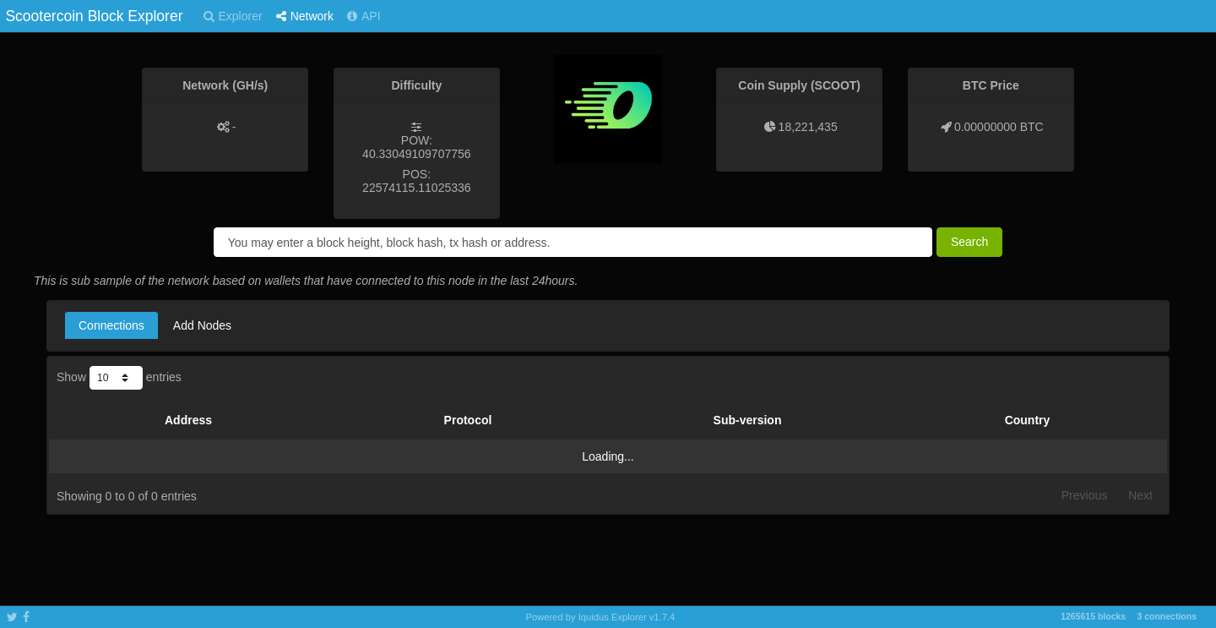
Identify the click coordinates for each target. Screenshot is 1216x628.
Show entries (119, 378)
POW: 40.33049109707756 (416, 147)
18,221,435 (808, 127)
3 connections (1167, 616)
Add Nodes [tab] (202, 325)
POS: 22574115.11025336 (416, 180)
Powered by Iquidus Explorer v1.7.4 (601, 617)
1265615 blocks (1093, 616)
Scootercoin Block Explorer (93, 16)
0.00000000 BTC (999, 127)
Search (969, 241)
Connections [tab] (111, 325)
